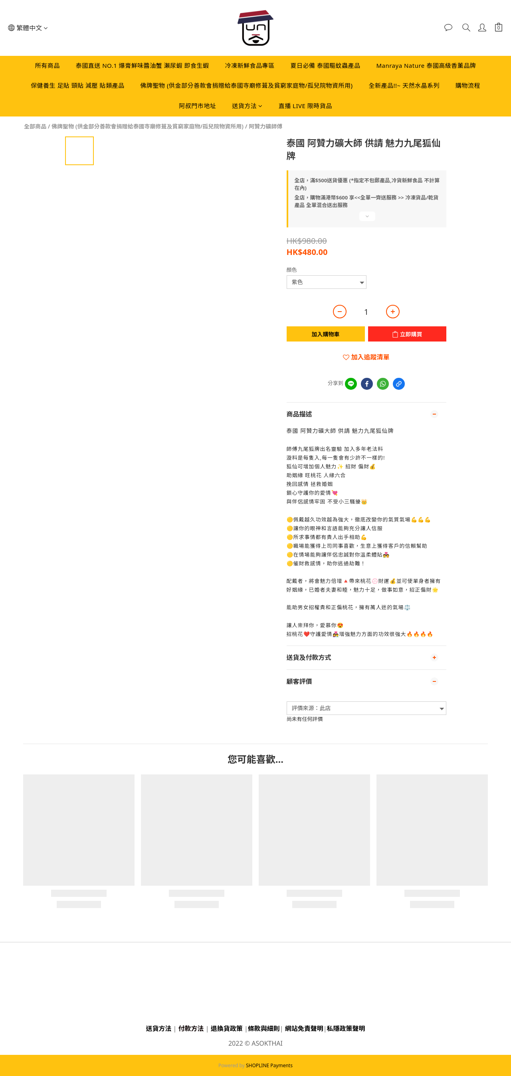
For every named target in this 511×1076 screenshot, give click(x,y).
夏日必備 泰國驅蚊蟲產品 (325, 65)
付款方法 (191, 1028)
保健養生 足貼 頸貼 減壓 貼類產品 (78, 85)
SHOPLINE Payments (269, 1065)
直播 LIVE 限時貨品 (305, 106)
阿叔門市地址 (197, 106)
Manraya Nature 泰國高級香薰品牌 (426, 65)
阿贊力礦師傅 (265, 126)
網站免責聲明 (304, 1028)
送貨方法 (247, 106)
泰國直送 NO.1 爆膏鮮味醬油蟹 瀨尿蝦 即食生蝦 (142, 65)
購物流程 (468, 85)
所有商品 (47, 65)
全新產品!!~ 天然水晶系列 (404, 85)
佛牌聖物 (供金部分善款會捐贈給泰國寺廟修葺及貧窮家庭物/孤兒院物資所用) (247, 85)
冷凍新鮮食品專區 (249, 65)
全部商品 (35, 126)
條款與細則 (264, 1028)
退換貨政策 (227, 1028)
